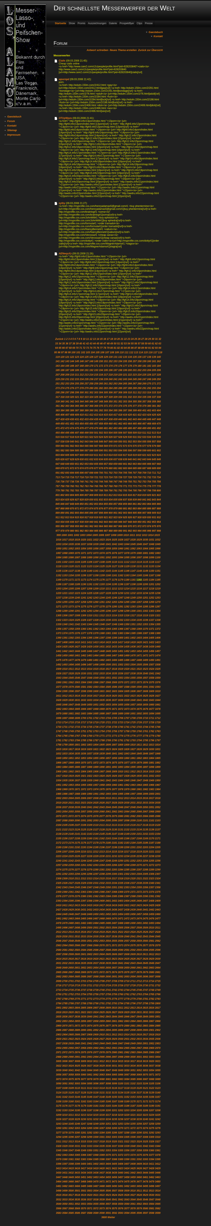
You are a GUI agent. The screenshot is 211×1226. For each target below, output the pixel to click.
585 (77, 450)
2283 (114, 869)
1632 (83, 700)
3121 (145, 1088)
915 (77, 517)
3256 (139, 1123)
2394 (65, 900)
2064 (127, 811)
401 (144, 410)
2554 (108, 940)
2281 (102, 869)
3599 (158, 1213)
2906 (77, 1034)
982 (82, 530)
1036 (77, 544)
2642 (127, 963)
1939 (90, 780)
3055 (158, 1070)
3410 (145, 1163)
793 (125, 490)
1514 (90, 669)
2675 (120, 972)
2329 (83, 883)
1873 (102, 762)
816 (130, 495)
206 (159, 370)
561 (67, 446)
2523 (127, 932)
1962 (127, 785)
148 (91, 361)
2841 (96, 1016)
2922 (71, 1038)
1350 (127, 624)
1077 (120, 553)
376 (130, 405)
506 (120, 432)
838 (130, 499)
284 (111, 388)
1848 (158, 753)
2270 (139, 865)
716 (72, 477)
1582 (90, 686)
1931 (145, 775)
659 (115, 463)
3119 (133, 1088)
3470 (96, 1181)
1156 (83, 575)
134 (130, 357)
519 (77, 437)
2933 (139, 1038)
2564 (65, 945)
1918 (65, 775)
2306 (151, 874)
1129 (127, 566)
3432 (71, 1172)
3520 (90, 1195)
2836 (65, 1016)
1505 (139, 664)
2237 (145, 856)
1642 (145, 700)
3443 (139, 1172)
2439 (133, 909)
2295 (83, 874)
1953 (71, 785)
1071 (83, 553)
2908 (90, 1034)
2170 (151, 838)
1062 (133, 548)
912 (62, 517)
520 (82, 437)
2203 (145, 847)
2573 (120, 945)
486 (130, 428)
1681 (71, 713)
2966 (133, 1048)
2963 (114, 1048)
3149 (108, 1097)
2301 (120, 874)
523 (96, 437)
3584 (65, 1213)
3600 (104, 1217)
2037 (65, 807)
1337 (151, 620)
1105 (83, 562)
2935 (151, 1038)
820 (149, 495)
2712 (139, 981)
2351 (114, 887)
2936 (158, 1038)
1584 (102, 686)
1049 (158, 544)
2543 (145, 936)
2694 (133, 976)
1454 (139, 651)
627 (67, 459)
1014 (151, 535)
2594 (145, 950)
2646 (151, 963)
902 (120, 512)
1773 (114, 735)
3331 (77, 1146)
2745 (133, 990)
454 (82, 423)
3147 (96, 1097)
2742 (114, 990)
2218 (133, 851)
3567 (65, 1208)
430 (72, 419)
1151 (158, 570)
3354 (114, 1150)
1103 (71, 562)
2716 (58, 985)
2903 (58, 1034)
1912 (133, 771)
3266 (96, 1128)
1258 (83, 602)
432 (82, 419)
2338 (139, 883)
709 (144, 472)
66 (63, 347)
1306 (65, 615)
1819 (83, 749)
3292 (151, 1132)
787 (96, 490)
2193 (83, 847)
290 (139, 388)
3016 (127, 1061)
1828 (139, 749)
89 (142, 347)
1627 (158, 695)
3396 (58, 1163)
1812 (145, 744)
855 (106, 504)
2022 (77, 802)
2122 (65, 829)
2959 (90, 1048)
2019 (58, 802)
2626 (133, 958)
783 (77, 490)
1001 (70, 535)
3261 (65, 1128)
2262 (90, 865)
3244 (65, 1123)
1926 (114, 775)
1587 (120, 686)
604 (62, 455)
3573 (102, 1208)
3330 (71, 1146)
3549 (58, 1203)
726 (120, 477)
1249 (133, 597)
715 (67, 477)
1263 (114, 602)
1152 (58, 575)
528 (120, 437)
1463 (90, 655)
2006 (83, 798)
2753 (77, 994)
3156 (151, 1097)
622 (149, 455)
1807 (114, 744)
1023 (102, 539)
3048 (114, 1070)
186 (62, 370)
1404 (145, 637)
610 (91, 455)
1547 (83, 677)
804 (72, 495)
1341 (71, 624)
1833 (65, 753)
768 (111, 486)
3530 (151, 1195)
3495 (145, 1186)
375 (125, 405)
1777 (139, 735)
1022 (96, 539)
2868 (158, 1021)
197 (115, 370)
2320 (133, 878)
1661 (158, 704)
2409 (158, 900)
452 (72, 423)
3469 (90, 1181)
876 (101, 508)
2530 (65, 936)
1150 (151, 570)
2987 (158, 1052)
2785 (65, 1003)
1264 (120, 602)
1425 (65, 646)
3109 (71, 1088)
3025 (77, 1065)
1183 (145, 579)
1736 (96, 727)
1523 (145, 669)
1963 (133, 785)
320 (72, 397)
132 (120, 357)
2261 (83, 865)
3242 (158, 1119)
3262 (71, 1128)
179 (135, 365)
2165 (120, 838)
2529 (58, 936)
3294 (58, 1137)
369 (96, 405)
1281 (120, 606)
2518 (96, 932)
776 (149, 486)
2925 (90, 1038)
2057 (83, 811)
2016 (145, 798)
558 (159, 441)
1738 (108, 727)
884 (139, 508)
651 (77, 463)
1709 (139, 718)
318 (62, 397)
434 (91, 419)
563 (77, 446)
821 (154, 495)
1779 (151, 735)
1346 (102, 624)
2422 (133, 905)
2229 (96, 856)
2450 (96, 914)
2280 (96, 869)
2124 (77, 829)
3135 (127, 1092)
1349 (120, 624)
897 (96, 512)
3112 (90, 1088)
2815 (145, 1007)
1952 (65, 785)
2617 (77, 958)
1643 (151, 700)
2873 (83, 1025)
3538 (96, 1199)
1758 (127, 731)
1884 (65, 767)
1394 (83, 637)
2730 (145, 985)
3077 (83, 1079)
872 (82, 508)
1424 (58, 646)
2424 (145, 905)
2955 (65, 1048)
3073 (58, 1079)
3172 (145, 1101)
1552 (114, 677)
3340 (133, 1146)
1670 (108, 709)
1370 (145, 628)
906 (139, 512)
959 (77, 526)
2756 (96, 994)
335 (144, 397)
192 (91, 370)
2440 (139, 909)
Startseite (60, 23)
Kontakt (11, 125)
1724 (127, 722)
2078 (108, 816)
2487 (114, 923)
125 (86, 357)
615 (115, 455)
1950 (158, 780)
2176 (83, 842)
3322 (127, 1141)
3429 (158, 1168)
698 (91, 472)
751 (135, 481)
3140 (158, 1092)
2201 (133, 847)
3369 (102, 1155)
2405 (133, 900)
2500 (90, 927)
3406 (120, 1163)
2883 (145, 1025)
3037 (151, 1065)
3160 (71, 1101)
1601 (102, 691)
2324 (158, 878)
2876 (102, 1025)
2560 (145, 940)
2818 (58, 1012)
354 (130, 401)
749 (125, 481)
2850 (151, 1016)
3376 (145, 1155)
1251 (145, 597)
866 (159, 504)
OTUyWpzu (65, 118)
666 (149, 463)
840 (139, 499)
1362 (96, 628)
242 (120, 379)
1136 (65, 570)
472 (62, 428)
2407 (145, 900)
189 (77, 370)
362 (62, 405)
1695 (158, 713)
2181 (114, 842)
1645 (58, 704)
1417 (120, 642)
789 (106, 490)
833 (106, 499)
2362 (77, 891)
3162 (83, 1101)
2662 (145, 967)
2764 (145, 994)
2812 (127, 1007)
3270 (120, 1128)
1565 (90, 682)
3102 (133, 1083)
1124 (96, 566)
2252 (133, 860)
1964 (139, 785)
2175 (77, 842)
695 (77, 472)
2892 (96, 1030)
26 (139, 339)
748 (120, 481)
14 (97, 339)
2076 (96, 816)
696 (82, 472)
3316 (90, 1141)
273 (58, 388)
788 (101, 490)
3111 (83, 1088)
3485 (83, 1186)
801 (58, 495)
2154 (158, 833)
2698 (158, 976)
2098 (127, 820)
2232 (114, 856)
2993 (90, 1056)
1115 (145, 562)
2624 (120, 958)
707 (135, 472)
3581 (151, 1208)
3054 (151, 1070)
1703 (102, 718)
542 (82, 441)
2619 (90, 958)
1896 (139, 767)
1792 (127, 740)
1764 (58, 735)
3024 (71, 1065)
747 (115, 481)
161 (154, 361)
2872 (77, 1025)
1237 (58, 597)
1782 (65, 740)
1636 (108, 700)
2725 (114, 985)
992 (130, 530)
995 (144, 530)
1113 (133, 562)
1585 (108, 686)
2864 (133, 1021)
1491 (158, 660)
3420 (102, 1168)
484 (120, 428)
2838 (77, 1016)
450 (62, 423)
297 (67, 392)
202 (139, 370)
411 (86, 414)
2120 (158, 825)
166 (72, 365)
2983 (133, 1052)
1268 (145, 602)
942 (101, 522)
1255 (65, 602)
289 (135, 388)
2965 (127, 1048)
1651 (96, 704)
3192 (58, 1110)
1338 (158, 620)
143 (67, 361)
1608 (145, 691)
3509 (127, 1190)
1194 (108, 584)
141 (58, 361)
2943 (96, 1043)
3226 (58, 1119)
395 (115, 410)
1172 (77, 579)
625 (58, 459)
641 (135, 459)
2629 (151, 958)
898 (101, 512)
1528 (71, 673)
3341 (139, 1146)
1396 (96, 637)
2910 (102, 1034)
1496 (83, 664)
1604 (120, 691)
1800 (71, 744)
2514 (71, 932)
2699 (58, 981)
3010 (90, 1061)
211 (77, 374)
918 (91, 517)
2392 (158, 896)
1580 (77, 686)
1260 (96, 602)
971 (135, 526)
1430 (96, 646)
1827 (133, 749)
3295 (65, 1137)
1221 (65, 593)
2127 (96, 829)
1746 (158, 727)
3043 (83, 1070)
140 (159, 357)
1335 (139, 620)
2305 (145, 874)
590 (101, 450)
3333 (90, 1146)
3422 (114, 1168)
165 (67, 365)
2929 (114, 1038)
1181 (133, 579)
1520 (127, 669)
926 (130, 517)
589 (96, 450)
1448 (102, 651)
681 (115, 468)
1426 (71, 646)
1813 (151, 744)
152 (111, 361)
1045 (133, 544)
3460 (139, 1177)
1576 (158, 682)
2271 (145, 865)
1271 (58, 606)
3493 (133, 1186)
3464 (58, 1181)
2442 (151, 909)
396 (120, 410)
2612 (151, 954)
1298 (120, 610)
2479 (65, 923)
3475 (127, 1181)
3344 (158, 1146)
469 (154, 423)
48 (108, 343)
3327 (158, 1141)
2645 (145, 963)
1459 (65, 655)
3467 (77, 1181)
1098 (145, 557)
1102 (65, 562)
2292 (65, 874)
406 (62, 414)
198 (120, 370)
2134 (139, 829)
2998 (120, 1056)
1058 (108, 548)
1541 (151, 673)
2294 (77, 874)
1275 (83, 606)
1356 (58, 628)
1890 (102, 767)
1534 (108, 673)
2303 (133, 874)
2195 (96, 847)
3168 (120, 1101)
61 (152, 343)
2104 (58, 825)
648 (62, 463)
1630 (71, 700)
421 (135, 414)
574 (130, 446)
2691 (114, 976)
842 (149, 499)
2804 (77, 1007)
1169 (58, 579)
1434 (120, 646)
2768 (65, 998)
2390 (145, 896)
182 (149, 365)
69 (73, 347)
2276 (71, 869)
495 (67, 432)
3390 (127, 1159)
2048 (133, 807)
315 (154, 392)
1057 (102, 548)
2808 (102, 1007)
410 (82, 414)
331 (125, 397)
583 (67, 450)
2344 (71, 887)
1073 (96, 553)
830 (91, 499)
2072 (71, 816)
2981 (120, 1052)
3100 (120, 1083)
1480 (90, 660)
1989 (83, 793)
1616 (90, 695)
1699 (77, 718)
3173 (151, 1101)
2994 (96, 1056)
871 (77, 508)
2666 (65, 972)
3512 (145, 1190)
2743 (120, 990)
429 (67, 419)
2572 (114, 945)
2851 (158, 1016)
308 (120, 392)
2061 (108, 811)
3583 (58, 1213)
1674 (133, 709)
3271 (127, 1128)
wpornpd (64, 79)
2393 (58, 900)
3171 (139, 1101)
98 (65, 352)
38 (73, 343)
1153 (65, 575)
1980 (133, 789)
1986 (65, 793)
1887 (83, 767)
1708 (133, 718)
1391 (65, 637)
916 (82, 517)
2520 (108, 932)
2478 (58, 923)
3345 (58, 1150)
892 (72, 512)
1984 (158, 789)
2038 (71, 807)
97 (62, 352)
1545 (71, 677)
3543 (127, 1199)
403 (154, 410)
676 (91, 468)
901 (115, 512)
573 (125, 446)
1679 (58, 713)
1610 (158, 691)
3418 (90, 1168)
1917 (58, 775)
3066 (120, 1074)
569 (106, 446)
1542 (158, 673)
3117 (120, 1088)
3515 (58, 1195)
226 (149, 374)
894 (82, 512)
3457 (120, 1177)
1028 (133, 539)
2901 (151, 1030)
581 (58, 450)
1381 (108, 633)
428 (62, 419)
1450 (114, 651)
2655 (102, 967)
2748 (151, 990)
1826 (127, 749)
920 (101, 517)
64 (56, 347)
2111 (102, 825)
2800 (158, 1003)
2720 (83, 985)
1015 (157, 535)
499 (86, 432)
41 (84, 343)
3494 (139, 1186)
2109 (90, 825)
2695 (139, 976)
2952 (151, 1043)
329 (115, 397)
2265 (108, 865)
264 (120, 383)
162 (159, 361)
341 (67, 401)
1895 (133, 767)
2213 (102, 851)
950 (139, 522)
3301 (102, 1137)
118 (160, 352)
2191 (71, 847)
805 (77, 495)
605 (67, 455)
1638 (120, 700)
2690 (108, 976)
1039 (96, 544)
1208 (90, 588)
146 (82, 361)
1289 (65, 610)
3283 (96, 1132)
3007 (71, 1061)
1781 (58, 740)
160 (149, 361)
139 (154, 357)
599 (144, 450)
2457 (139, 914)
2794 (120, 1003)
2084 (145, 816)
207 (58, 374)
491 (154, 428)
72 (84, 347)
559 (58, 446)
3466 (71, 1181)
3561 (133, 1203)
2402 (114, 900)
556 (149, 441)
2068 (151, 811)
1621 (120, 695)
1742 (133, 727)
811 (106, 495)
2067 (145, 811)
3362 (58, 1155)
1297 (114, 610)
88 (139, 347)
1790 (114, 740)
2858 (96, 1021)
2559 (139, 940)
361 (58, 405)
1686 (102, 713)
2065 (133, 811)
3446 (158, 1172)
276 (72, 388)
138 (149, 357)
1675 (139, 709)
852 (91, 504)
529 (125, 437)
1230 (120, 593)
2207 (65, 851)
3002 (145, 1056)
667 (154, 463)
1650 (90, 704)
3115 (108, 1088)
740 (82, 481)
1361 (90, 628)
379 (144, 405)
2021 (71, 802)
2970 (158, 1048)
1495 (77, 664)
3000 (133, 1056)
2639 (108, 963)
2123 (71, 829)
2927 (102, 1038)
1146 (127, 570)
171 (96, 365)
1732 (71, 727)
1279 (108, 606)
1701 (90, 718)
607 (77, 455)
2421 (127, 905)
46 (101, 343)
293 (154, 388)
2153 (151, 833)
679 (106, 468)
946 (120, 522)
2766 (158, 994)
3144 (77, 1097)
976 (159, 526)
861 (135, 504)
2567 (83, 945)
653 (86, 463)
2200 (127, 847)
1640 (133, 700)
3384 (90, 1159)
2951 (145, 1043)
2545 (158, 936)
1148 (139, 570)
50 (115, 343)
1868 (71, 762)
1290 (71, 610)
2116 (133, 825)
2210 (83, 851)
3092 (71, 1083)
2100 (139, 820)
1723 (120, 722)
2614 (58, 958)
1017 (65, 539)
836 (120, 499)
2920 (58, 1038)
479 (96, 428)
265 (125, 383)
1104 (77, 562)
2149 (127, 833)
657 (106, 463)
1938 (83, 780)
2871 (71, 1025)
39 (77, 343)
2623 (114, 958)
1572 (133, 682)
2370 (127, 891)
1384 (127, 633)
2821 (77, 1012)
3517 (71, 1195)
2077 (102, 816)
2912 (114, 1034)
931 (154, 517)
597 (135, 450)
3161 (77, 1101)
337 (154, 397)
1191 (90, 584)
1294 (96, 610)
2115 (127, 825)
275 (67, 388)
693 (67, 472)
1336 (145, 620)
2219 (139, 851)
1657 (133, 704)
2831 (139, 1012)
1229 (114, 593)
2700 (65, 981)
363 (67, 405)
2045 (114, 807)
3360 (151, 1150)
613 (106, 455)
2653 (90, 967)
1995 (120, 793)
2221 (151, 851)
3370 (108, 1155)
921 (106, 517)
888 (159, 508)
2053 (58, 811)
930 (149, 517)
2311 (77, 878)
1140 (90, 570)
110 (122, 352)
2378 (71, 896)
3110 (77, 1088)
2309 (65, 878)
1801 (77, 744)
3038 (158, 1065)
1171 (71, 579)
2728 (133, 985)
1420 (139, 642)
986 (101, 530)
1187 (65, 584)
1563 (77, 682)
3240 (145, 1119)
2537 (108, 936)
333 (135, 397)
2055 (71, 811)
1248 (127, 597)
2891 (90, 1030)
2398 (90, 900)
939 (86, 522)
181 (144, 365)
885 (144, 508)
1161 (114, 575)
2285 (127, 869)
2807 (96, 1007)
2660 (133, 967)
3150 (114, 1097)
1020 (83, 539)
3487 (96, 1186)
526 (111, 437)
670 (62, 468)
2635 (83, 963)
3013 (108, 1061)
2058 (90, 811)
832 (101, 499)
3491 (120, 1186)
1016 (58, 539)
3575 (114, 1208)
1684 (90, 713)
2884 (151, 1025)
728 (130, 477)
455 (86, 423)
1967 (158, 785)
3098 (108, 1083)
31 (156, 339)
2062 (114, 811)
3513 (151, 1190)
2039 (77, 807)
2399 (96, 900)
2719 (77, 985)
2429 (71, 909)
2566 (77, 945)
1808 (120, 744)
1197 (127, 584)
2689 (102, 976)
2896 (120, 1030)
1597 (77, 691)
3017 (133, 1061)
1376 (77, 633)
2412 (71, 905)
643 (144, 459)
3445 (151, 1172)
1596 (71, 691)
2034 (151, 802)
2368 (114, 891)
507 (125, 432)
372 (111, 405)
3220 (127, 1114)
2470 (114, 918)
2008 (96, 798)
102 (83, 352)
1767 (77, 735)
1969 (65, 789)
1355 (158, 624)
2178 (96, 842)
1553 (120, 677)
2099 (133, 820)
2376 (58, 896)
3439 (114, 1172)
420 (130, 414)
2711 (133, 981)
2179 (102, 842)
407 (67, 414)
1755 (108, 731)
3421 (108, 1168)
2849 (145, 1016)
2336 (127, 883)
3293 (158, 1132)
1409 (71, 642)
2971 (58, 1052)
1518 (114, 669)
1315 (120, 615)
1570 (120, 682)
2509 (145, 927)
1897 (145, 767)
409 (77, 414)
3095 (90, 1083)
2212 (96, 851)
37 (70, 343)
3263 (77, 1128)
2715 (158, 981)
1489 (145, 660)
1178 (114, 579)
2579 (158, 945)
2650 (71, 967)
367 (86, 405)
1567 (102, 682)
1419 (133, 642)
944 (111, 522)
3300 (96, 1137)
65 (60, 347)
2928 (108, 1038)
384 (62, 410)
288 (130, 388)
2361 (71, 891)
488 (139, 428)
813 (115, 495)
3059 (77, 1074)
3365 (77, 1155)
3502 (83, 1190)
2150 (133, 833)
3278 (65, 1132)
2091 (83, 820)
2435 (108, 909)
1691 (133, 713)
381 (154, 405)
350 (111, 401)
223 (135, 374)
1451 (120, 651)
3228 (71, 1119)
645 (154, 459)
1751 (83, 731)
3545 (139, 1199)
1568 (108, 682)
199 (125, 370)
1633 (90, 700)
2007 (90, 798)
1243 (96, 597)
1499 (102, 664)
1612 (65, 695)
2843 (108, 1016)
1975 (102, 789)
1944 (120, 780)
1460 (71, 655)
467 (144, 423)
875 (96, 508)
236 (91, 379)
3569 (77, 1208)
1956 (90, 785)
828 (82, 499)
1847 (151, 753)
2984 (139, 1052)
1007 (107, 535)
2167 (133, 838)
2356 (145, 887)
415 (106, 414)
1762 (151, 731)
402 (149, 410)
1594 (58, 691)
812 (111, 495)
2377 (65, 896)
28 (146, 339)
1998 (139, 793)
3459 (133, 1177)
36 (67, 343)
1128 (120, 566)
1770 (96, 735)
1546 (77, 677)
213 (86, 374)
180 (139, 365)
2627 (139, 958)
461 (115, 423)
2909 (96, 1034)
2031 (133, 802)
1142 (102, 570)
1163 (127, 575)
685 (135, 468)
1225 (90, 593)
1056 (96, 548)
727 (125, 477)
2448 (83, 914)
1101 (58, 562)
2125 (83, 829)
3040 (65, 1070)
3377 (151, 1155)
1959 (108, 785)
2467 (96, 918)
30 (152, 339)
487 (135, 428)
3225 (158, 1114)
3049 (120, 1070)
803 (67, 495)
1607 (139, 691)
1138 (77, 570)
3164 (96, 1101)
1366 (120, 628)
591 (106, 450)
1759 (133, 731)
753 (144, 481)
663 (135, 463)
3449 (71, 1177)
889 (58, 512)
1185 (158, 579)
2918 (151, 1034)
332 (130, 397)
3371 (114, 1155)
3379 (58, 1159)
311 (135, 392)
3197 (90, 1110)
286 (120, 388)
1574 (145, 682)
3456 (114, 1177)
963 (96, 526)
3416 (77, 1168)
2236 (139, 856)
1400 (120, 637)
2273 (158, 865)
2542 (139, 936)
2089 (71, 820)
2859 (102, 1021)
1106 (90, 562)
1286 (151, 606)
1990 (90, 793)
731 (144, 477)
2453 (114, 914)
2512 (58, 932)
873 (86, 508)
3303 (114, 1137)
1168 (158, 575)
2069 (158, 811)
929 (144, 517)
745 (106, 481)
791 (115, 490)
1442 (65, 651)
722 (101, 477)
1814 (158, 744)
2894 (108, 1030)
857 (115, 504)
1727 (145, 722)
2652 (83, 967)
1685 (96, 713)
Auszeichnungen (97, 23)
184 (159, 365)
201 (135, 370)
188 (72, 370)
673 (77, 468)
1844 (133, 753)
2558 (133, 940)
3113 (96, 1088)
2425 (151, 905)
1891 (108, 767)
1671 (114, 709)
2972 (65, 1052)
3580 (145, 1208)
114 (141, 352)
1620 (114, 695)
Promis (81, 23)
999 (59, 535)
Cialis (62, 60)
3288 (127, 1132)
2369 (120, 891)
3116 (114, 1088)
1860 (127, 758)
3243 (58, 1123)
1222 (71, 593)
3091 (65, 1083)
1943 (114, 780)
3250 (102, 1123)
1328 (96, 620)
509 (135, 432)
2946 (114, 1043)
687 (144, 468)
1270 (158, 602)
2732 (158, 985)
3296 (71, 1137)
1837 (90, 753)
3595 (133, 1213)
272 (159, 383)
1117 (158, 562)
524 (101, 437)
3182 (102, 1105)
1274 (77, 606)
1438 (145, 646)
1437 (139, 646)
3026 (83, 1065)
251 (58, 383)
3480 (158, 1181)
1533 (102, 673)
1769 (90, 735)
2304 (139, 874)
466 (139, 423)
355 (135, 401)
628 (72, 459)
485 (125, 428)
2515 (77, 932)
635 (106, 459)
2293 (71, 874)
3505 (102, 1190)
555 (144, 441)
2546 (58, 940)
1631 (77, 700)
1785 (83, 740)
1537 (127, 673)
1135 (58, 570)
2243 (77, 860)
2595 (151, 950)
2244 (83, 860)
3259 (158, 1123)
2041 (90, 807)
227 (154, 374)
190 (82, 370)
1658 (139, 704)
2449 (90, 914)
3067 (127, 1074)
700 (101, 472)
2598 (65, 954)
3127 (77, 1092)
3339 (127, 1146)
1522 (139, 669)
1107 (96, 562)
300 (82, 392)
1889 (96, 767)
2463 (71, 918)
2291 (58, 874)
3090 (58, 1083)
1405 (151, 637)
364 (72, 405)
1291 (77, 610)
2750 (58, 994)
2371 (133, 891)
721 (96, 477)
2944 (102, 1043)
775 (144, 486)
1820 (90, 749)
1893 (120, 767)
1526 (58, 673)
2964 (120, 1048)
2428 (65, 909)
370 (101, 405)
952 (149, 522)
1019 (77, 539)
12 (91, 339)
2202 (139, 847)
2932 (133, 1038)
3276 (158, 1128)
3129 (90, 1092)
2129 (108, 829)
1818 (77, 749)
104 (93, 352)
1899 (158, 767)
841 (144, 499)
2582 (71, 950)
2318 (120, 878)
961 (86, 526)
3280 (77, 1132)
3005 (58, 1061)
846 (62, 504)
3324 (139, 1141)
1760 (139, 731)
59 (146, 343)
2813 (133, 1007)
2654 (96, 967)
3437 (102, 1172)
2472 (127, 918)
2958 (83, 1048)
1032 (158, 539)
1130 (133, 566)
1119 (65, 566)
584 (72, 450)
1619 (108, 695)
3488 (102, 1186)
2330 (90, 883)
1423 (158, 642)
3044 (90, 1070)
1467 (114, 655)
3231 (90, 1119)
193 (96, 370)
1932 (151, 775)
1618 (102, 695)
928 (139, 517)
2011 (114, 798)
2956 (71, 1048)
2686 (83, 976)
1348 (114, 624)
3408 (133, 1163)
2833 (151, 1012)
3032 (120, 1065)
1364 (108, 628)
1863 (145, 758)
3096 (96, 1083)
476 (82, 428)
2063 (120, 811)
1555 (133, 677)
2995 (102, 1056)
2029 (120, 802)
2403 (120, 900)
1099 (151, 557)
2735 (71, 990)
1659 (145, 704)
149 (96, 361)
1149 (145, 570)
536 (159, 437)
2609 (133, 954)
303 (96, 392)
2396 (77, 900)
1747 (58, 731)
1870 (83, 762)
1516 (102, 669)
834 (111, 499)
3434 (83, 1172)
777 (154, 486)
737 (67, 481)
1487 (133, 660)
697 (86, 472)
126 (91, 357)
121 (67, 357)
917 (86, 517)
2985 (145, 1052)
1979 (127, 789)
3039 (58, 1070)
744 (101, 481)
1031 (151, 539)
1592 (151, 686)
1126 (108, 566)
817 (135, 495)
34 (60, 343)
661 (125, 463)
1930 (139, 775)
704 (120, 472)
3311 (58, 1141)
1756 (114, 731)
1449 (108, 651)
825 (67, 499)
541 (77, 441)
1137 (71, 570)
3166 (108, 1101)
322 (82, 397)
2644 (139, 963)
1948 (145, 780)
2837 (71, 1016)
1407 (58, 642)
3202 (120, 1110)
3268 (108, 1128)
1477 (71, 660)
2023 (83, 802)
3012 (102, 1061)
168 (82, 365)
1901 (65, 771)
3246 (77, 1123)
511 (144, 432)
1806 (108, 744)
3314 (77, 1141)
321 (77, 397)
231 (67, 379)
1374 (65, 633)
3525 (120, 1195)
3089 (158, 1079)
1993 (108, 793)
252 (62, 383)
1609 (151, 691)
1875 (114, 762)
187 (67, 370)
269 (144, 383)
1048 (151, 544)
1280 (114, 606)
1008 (113, 535)
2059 (96, 811)
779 (58, 490)
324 (91, 397)
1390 (58, 637)
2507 (133, 927)
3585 (71, 1213)
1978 (120, 789)
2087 (58, 820)
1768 (83, 735)
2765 (151, 994)
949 (135, 522)
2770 (77, 998)
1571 (127, 682)
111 (126, 352)
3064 (108, 1074)
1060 (120, 548)
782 (72, 490)
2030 (127, 802)
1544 (65, 677)
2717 (65, 985)
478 (91, 428)
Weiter (111, 1217)
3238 (133, 1119)
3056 (58, 1074)
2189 (58, 847)
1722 (114, 722)
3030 (108, 1065)
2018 (158, 798)
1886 (77, 767)
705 (125, 472)
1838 (96, 753)
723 (106, 477)
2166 (127, 838)
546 (101, 441)
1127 (114, 566)
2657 (114, 967)
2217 (127, 851)
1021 (90, 539)
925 (125, 517)
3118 (127, 1088)
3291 (145, 1132)
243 (125, 379)
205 (154, 370)
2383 (102, 896)
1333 (127, 620)
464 (130, 423)
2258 (65, 865)
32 (159, 339)
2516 (83, 932)
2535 (96, 936)
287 (125, 388)
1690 (127, 713)
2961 (102, 1048)
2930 (120, 1038)
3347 (71, 1150)
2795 (127, 1003)
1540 (145, 673)
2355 (139, 887)
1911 (127, 771)
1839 (102, 753)
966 (111, 526)
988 (111, 530)
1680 (65, 713)
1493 (65, 664)
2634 (77, 963)
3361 (158, 1150)
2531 (71, 936)
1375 (71, 633)
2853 (65, 1021)
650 (72, 463)
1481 (96, 660)
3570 (83, 1208)
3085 (133, 1079)
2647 (158, 963)
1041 (108, 544)
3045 (96, 1070)
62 (156, 343)
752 (139, 481)
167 (77, 365)
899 (106, 512)
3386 (102, 1159)
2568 (90, 945)
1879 (139, 762)
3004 (158, 1056)
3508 (120, 1190)
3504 (96, 1190)
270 (149, 383)
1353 (145, 624)
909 (154, 512)
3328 (58, 1146)
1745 (151, 727)
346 (91, 401)
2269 (133, 865)
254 (72, 383)
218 (111, 374)
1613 (71, 695)
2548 (71, 940)
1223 (77, 593)
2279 (90, 869)
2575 (133, 945)
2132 (127, 829)
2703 (83, 981)
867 (58, 508)
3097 (102, 1083)
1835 (77, 753)
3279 (71, 1132)
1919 (71, 775)
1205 (71, 588)
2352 (120, 887)
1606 (133, 691)
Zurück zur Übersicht (150, 50)
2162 (102, 838)
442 (130, 419)
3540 (108, 1199)
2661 (139, 967)
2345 (77, 887)
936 (72, 522)
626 (62, 459)
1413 (96, 642)
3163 (90, 1101)
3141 (58, 1097)
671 (67, 468)
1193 (102, 584)
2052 (158, 807)
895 (86, 512)
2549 (77, 940)
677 (96, 468)
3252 (114, 1123)
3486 (90, 1186)
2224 (65, 856)
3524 (114, 1195)
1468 (120, 655)
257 (86, 383)
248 (149, 379)
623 (154, 455)
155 (125, 361)
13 (94, 339)
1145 (120, 570)
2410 (58, 905)
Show (72, 23)
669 (58, 468)
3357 (133, 1150)
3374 (133, 1155)
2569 (96, 945)
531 (135, 437)
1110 (114, 562)
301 (86, 392)
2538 (114, 936)
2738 (90, 990)
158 (139, 361)
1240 (77, 597)
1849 (58, 758)
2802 (65, 1007)
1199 (139, 584)
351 (115, 401)
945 (115, 522)
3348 (77, 1150)
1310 (90, 615)
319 (67, 397)
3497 (158, 1186)
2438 (127, 909)
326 (101, 397)
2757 (102, 994)
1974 (96, 789)
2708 (114, 981)
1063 (139, 548)
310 (130, 392)
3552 (77, 1203)
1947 (139, 780)
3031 (114, 1065)
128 (101, 357)
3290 (139, 1132)
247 (144, 379)
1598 (83, 691)
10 (84, 339)
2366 (102, 891)
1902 (71, 771)
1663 (65, 709)
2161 (96, 838)
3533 (65, 1199)
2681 (158, 972)
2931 (127, 1038)
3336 (108, 1146)
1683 (83, 713)
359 (154, 401)
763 (86, 486)
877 (106, 508)
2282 (108, 869)
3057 (65, 1074)
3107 (58, 1088)
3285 (108, 1132)
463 (125, 423)
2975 (83, 1052)
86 (132, 347)
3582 (158, 1208)
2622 (108, 958)
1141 (96, 570)
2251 (127, 860)
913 (67, 517)
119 (58, 357)
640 (130, 459)
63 (159, 343)
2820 (71, 1012)
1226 (96, 593)
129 (106, 357)
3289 (133, 1132)
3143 (71, 1097)
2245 (90, 860)
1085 (65, 557)
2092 (90, 820)
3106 (158, 1083)
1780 (158, 735)
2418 (108, 905)
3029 (102, 1065)
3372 (120, 1155)
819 (144, 495)
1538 (133, 673)
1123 (90, 566)
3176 (65, 1105)
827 (77, 499)
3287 (120, 1132)
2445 (65, 914)
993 (135, 530)
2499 (83, 927)
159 (144, 361)
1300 (133, 610)
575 (135, 446)
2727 (127, 985)
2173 (65, 842)
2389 (139, 896)
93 (156, 347)
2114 (120, 825)
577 (144, 446)
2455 (127, 914)
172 (101, 365)
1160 (108, 575)
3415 (71, 1168)
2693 (127, 976)
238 (101, 379)
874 (91, 508)
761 (77, 486)
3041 (71, 1070)
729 (135, 477)
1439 (151, 646)
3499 (65, 1190)
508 (130, 432)
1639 (127, 700)
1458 (58, 655)
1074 (102, 553)
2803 (71, 1007)
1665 (77, 709)
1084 (58, 557)
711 (154, 472)
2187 (151, 842)
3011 (96, 1061)
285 (115, 388)
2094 (102, 820)
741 (86, 481)
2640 (114, 963)
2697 (151, 976)
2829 (127, 1012)
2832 (145, 1012)
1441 (58, 651)
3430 (58, 1172)
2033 (145, 802)
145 (77, 361)
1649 (83, 704)
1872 (96, 762)
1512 (77, 669)
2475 (145, 918)
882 (130, 508)
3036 (145, 1065)
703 (115, 472)
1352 (139, 624)
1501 (114, 664)
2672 (102, 972)
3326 (151, 1141)
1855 (96, 758)
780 (62, 490)
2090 (77, 820)
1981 (139, 789)
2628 (145, 958)
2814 (139, 1007)
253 (67, 383)
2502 (102, 927)
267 (135, 383)
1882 (158, 762)
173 (106, 365)
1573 (139, 682)
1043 (120, 544)
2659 (127, 967)
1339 (58, 624)
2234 (127, 856)
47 (104, 343)
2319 (127, 878)
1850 (65, 758)
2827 (114, 1012)
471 (58, 428)
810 (101, 495)
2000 (151, 793)
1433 (114, 646)
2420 (120, 905)
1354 (151, 624)
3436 (96, 1172)
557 (154, 441)
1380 (102, 633)
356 (139, 401)
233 (77, 379)
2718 (71, 985)
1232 (133, 593)
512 (149, 432)
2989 (65, 1056)
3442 (133, 1172)
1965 (145, 785)
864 (149, 504)
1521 (133, 669)
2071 (65, 816)
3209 (58, 1114)
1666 (83, 709)
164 (62, 365)
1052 (71, 548)
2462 (65, 918)
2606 (114, 954)
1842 (120, 753)
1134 (158, 566)
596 (130, 450)
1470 (133, 655)
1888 (90, 767)
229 (58, 379)
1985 (58, 793)
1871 (90, 762)
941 (96, 522)
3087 (145, 1079)
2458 (145, 914)
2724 (108, 985)
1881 (151, 762)
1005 (95, 535)
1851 (71, 758)
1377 (83, 633)
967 (115, 526)
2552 (96, 940)
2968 (145, 1048)
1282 (127, 606)
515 (58, 437)
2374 (151, 891)
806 (82, 495)
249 (154, 379)
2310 (71, 878)
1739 (114, 727)
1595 (65, 691)
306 (111, 392)
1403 (139, 637)
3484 (77, 1186)
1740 (120, 727)
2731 (151, 985)
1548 (90, 677)
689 (154, 468)
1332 (120, 620)
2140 (71, 833)
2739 (96, 990)
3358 (139, 1150)
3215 (96, 1114)
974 (149, 526)
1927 (120, 775)
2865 (139, 1021)
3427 (145, 1168)
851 (86, 504)
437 (106, 419)
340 (62, 401)
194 (101, 370)
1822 (102, 749)
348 (101, 401)
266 (130, 383)
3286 (114, 1132)
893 (77, 512)
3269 (114, 1128)
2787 (77, 1003)
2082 (133, 816)
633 (96, 459)
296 (62, 392)
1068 (65, 553)
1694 (151, 713)
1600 (96, 691)
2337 (133, 883)
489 (144, 428)
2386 (120, 896)
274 (62, 388)
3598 (151, 1213)
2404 (127, 900)
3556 (102, 1203)
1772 (108, 735)
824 (62, 499)
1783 (71, 740)
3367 (90, 1155)
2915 (133, 1034)
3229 (77, 1119)
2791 (102, 1003)
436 (101, 419)
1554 (127, 677)
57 (139, 343)
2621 (102, 958)
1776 (133, 735)
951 (144, 522)
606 (72, 455)
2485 (102, 923)
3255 (133, 1123)
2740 (102, 990)
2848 (139, 1016)
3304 (120, 1137)
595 (125, 450)
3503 (90, 1190)
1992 (102, 793)
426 (159, 414)
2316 (108, 878)
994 (139, 530)
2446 (71, 914)
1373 (58, 633)
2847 (133, 1016)
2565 (71, 945)
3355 (120, 1150)
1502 (120, 664)
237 (96, 379)
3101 (127, 1083)
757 (58, 486)
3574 (108, 1208)
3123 (158, 1088)
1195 (114, 584)
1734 (83, 727)
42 (87, 343)
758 (62, 486)
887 (154, 508)
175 (115, 365)
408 (72, 414)
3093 (77, 1083)
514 (159, 432)
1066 (158, 548)
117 (155, 352)
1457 (158, 651)
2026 (102, 802)
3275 (151, 1128)
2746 (139, 990)
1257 (77, 602)
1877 (127, 762)
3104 (145, 1083)
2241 (65, 860)
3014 (114, 1061)
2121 (58, 829)
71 (80, 347)
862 (139, 504)
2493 (151, 923)
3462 (151, 1177)
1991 (96, 793)
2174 (71, 842)
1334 (133, 620)
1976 (108, 789)
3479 (151, 1181)
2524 (133, 932)
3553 (83, 1203)
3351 (96, 1150)
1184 (151, 579)
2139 (65, 833)
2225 (71, 856)
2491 (139, 923)
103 (88, 352)
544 (91, 441)
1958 (102, 785)
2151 (139, 833)
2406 (139, 900)
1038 (90, 544)
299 (77, 392)
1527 (65, 673)
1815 (58, 749)
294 (159, 388)
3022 (58, 1065)
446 (149, 419)
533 (144, 437)
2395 (71, 900)
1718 (90, 722)
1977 (114, 789)
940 (91, 522)
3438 (108, 1172)
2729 (139, 985)
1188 (71, 584)
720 (91, 477)
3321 (120, 1141)
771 (125, 486)
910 (159, 512)
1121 (77, 566)
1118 (58, 566)
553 (135, 441)
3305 (127, 1137)
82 (118, 347)
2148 (120, 833)
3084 (127, 1079)
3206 (145, 1110)
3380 (65, 1159)
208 (62, 374)
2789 (90, 1003)
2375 (158, 891)
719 (86, 477)
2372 (139, 891)
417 (115, 414)
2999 (127, 1056)
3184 (114, 1105)
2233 (120, 856)
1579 (71, 686)
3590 (102, 1213)
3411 (151, 1163)
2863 (127, 1021)
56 (135, 343)
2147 (114, 833)
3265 (90, 1128)
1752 (90, 731)
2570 (102, 945)
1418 (127, 642)
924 (120, 517)
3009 (83, 1061)
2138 (58, 833)
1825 (120, 749)
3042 (77, 1070)
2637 (96, 963)
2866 (145, 1021)
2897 (127, 1030)
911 (58, 517)
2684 (71, 976)
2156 (65, 838)
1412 (90, 642)
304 (101, 392)
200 (130, 370)
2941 (83, 1043)
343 (77, 401)
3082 (114, 1079)
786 (91, 490)
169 (86, 365)
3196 (83, 1110)
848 (72, 504)
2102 (151, 820)
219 (115, 374)
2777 (120, 998)
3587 (83, 1213)
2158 (77, 838)
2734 (65, 990)
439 (115, 419)
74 (91, 347)
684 (130, 468)
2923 (77, 1038)
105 (97, 352)
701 (106, 472)
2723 (102, 985)
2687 (90, 976)
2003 (65, 798)
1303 (151, 610)
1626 (151, 695)
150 (101, 361)
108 (112, 352)
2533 (83, 936)
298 (72, 392)
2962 (108, 1048)
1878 (133, 762)
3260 (58, 1128)
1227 (102, 593)
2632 (65, 963)
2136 (151, 829)
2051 (151, 807)
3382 (77, 1159)
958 (72, 526)
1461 (77, 655)
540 (72, 441)
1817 (71, 749)
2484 (96, 923)
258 (91, 383)
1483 (108, 660)
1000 (64, 535)
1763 (158, 731)
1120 (71, 566)
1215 (133, 588)
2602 (90, 954)
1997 (133, 793)
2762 (133, 994)
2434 (102, 909)
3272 (133, 1128)
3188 (139, 1105)
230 (62, 379)
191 (86, 370)
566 (91, 446)
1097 (139, 557)
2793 (114, 1003)
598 (139, 450)
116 (150, 352)
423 (144, 414)
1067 (58, 553)
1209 (96, 588)
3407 (127, 1163)
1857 (108, 758)
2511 (158, 927)
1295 (102, 610)
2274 (58, 869)
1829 (145, 749)
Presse (148, 23)
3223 (145, 1114)
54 (129, 343)
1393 (77, 637)
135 (135, 357)
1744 (145, 727)
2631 (58, 963)
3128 (83, 1092)
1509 (58, 669)
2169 (145, 838)
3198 (96, 1110)
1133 (151, 566)
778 (159, 486)
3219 (120, 1114)
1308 (77, 615)
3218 (114, 1114)
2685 (77, 976)
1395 (90, 637)
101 (78, 352)
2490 (133, 923)
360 (159, 401)
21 (122, 339)
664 (139, 463)
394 (111, 410)
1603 (114, 691)
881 (125, 508)
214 (91, 374)
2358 (158, 887)
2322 (145, 878)
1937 (77, 780)
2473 (133, 918)
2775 (108, 998)
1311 (96, 615)
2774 (102, 998)
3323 (133, 1141)
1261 (102, 602)
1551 (108, 677)
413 (96, 414)
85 (129, 347)
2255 (151, 860)
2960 (96, 1048)
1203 (58, 588)
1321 (158, 615)
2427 (58, 909)
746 (111, 481)
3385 (96, 1159)
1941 (102, 780)
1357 (65, 628)
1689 (120, 713)
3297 (77, 1137)
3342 (145, 1146)
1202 (158, 584)
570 (111, 446)
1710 (145, 718)
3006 (65, 1061)
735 (58, 481)
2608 (127, 954)
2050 (145, 807)
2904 (65, 1034)
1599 (90, 691)
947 (125, 522)
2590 (120, 950)
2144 (96, 833)
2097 (120, 820)
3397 (65, 1163)
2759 (114, 994)
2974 (77, 1052)
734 (159, 477)
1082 (151, 553)
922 (111, 517)
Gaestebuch (14, 116)
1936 (71, 780)
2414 (83, 905)
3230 (83, 1119)
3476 (133, 1181)
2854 (71, 1021)
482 (111, 428)
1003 (83, 535)
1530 (83, 673)
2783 (158, 998)
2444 (58, 914)
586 (82, 450)
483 (115, 428)
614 (111, 455)
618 (130, 455)
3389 (120, 1159)
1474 (158, 655)
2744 (127, 990)
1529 (77, 673)
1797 (158, 740)
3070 (145, 1074)
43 (91, 343)
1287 (158, 606)
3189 (145, 1105)
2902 (158, 1030)
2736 (77, 990)
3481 (58, 1186)
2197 (108, 847)
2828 (120, 1012)
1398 (108, 637)
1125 (102, 566)
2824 (96, 1012)
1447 (96, 651)
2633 (71, 963)
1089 (90, 557)
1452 (127, 651)
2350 (108, 887)
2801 (58, 1007)
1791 (120, 740)
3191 (158, 1105)
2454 (120, 914)
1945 (127, 780)
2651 (77, 967)
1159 (102, 575)
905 (135, 512)
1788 (102, 740)
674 (82, 468)
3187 (133, 1105)
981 (77, 530)
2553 (102, 940)
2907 (83, 1034)
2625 (127, 958)
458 (101, 423)
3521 (96, 1195)
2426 (158, 905)
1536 (120, 673)
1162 (120, 575)
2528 (158, 932)
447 (154, 419)
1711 (151, 718)
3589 (96, 1213)
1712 (158, 718)
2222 (158, 851)
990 (120, 530)
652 (82, 463)
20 (118, 339)
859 (125, 504)
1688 (114, 713)
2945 (108, 1043)
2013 (127, 798)
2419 (114, 905)
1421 (145, 642)
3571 (90, 1208)
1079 (133, 553)
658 (111, 463)
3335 (102, 1146)
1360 (83, 628)
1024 (108, 539)
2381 (90, 896)
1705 (114, 718)
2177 (90, 842)
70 (77, 347)
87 (135, 347)
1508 (158, 664)
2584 (83, 950)
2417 (102, 905)
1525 (158, 669)
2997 (114, 1056)
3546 (145, 1199)
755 (154, 481)
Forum (11, 121)
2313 (90, 878)
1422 (151, 642)
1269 (151, 602)
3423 (120, 1168)
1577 (58, 686)
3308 (145, 1137)
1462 (83, 655)
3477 (139, 1181)
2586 (96, 950)
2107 (77, 825)
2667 (71, 972)
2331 (96, 883)
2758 (108, 994)
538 (62, 441)
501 (96, 432)
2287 (139, 869)
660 (120, 463)
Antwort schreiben (97, 50)
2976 (90, 1052)
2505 (120, 927)
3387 (108, 1159)
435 (96, 419)
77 (101, 347)
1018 (71, 539)
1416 (114, 642)
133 (125, 357)
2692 (120, 976)
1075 (108, 553)
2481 (77, 923)
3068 (133, 1074)
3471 (102, 1181)
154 (120, 361)
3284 (102, 1132)
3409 (139, 1163)
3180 (90, 1105)
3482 (65, 1186)
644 (149, 459)
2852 (58, 1021)
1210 (102, 588)
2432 (90, 909)
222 (130, 374)
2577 (145, 945)
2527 (151, 932)
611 (96, 455)
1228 (108, 593)
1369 (139, 628)
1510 (65, 669)
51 (118, 343)
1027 (127, 539)
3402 (96, 1163)
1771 (102, 735)
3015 (120, 1061)
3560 (127, 1203)
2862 (120, 1021)
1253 (158, 597)
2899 (139, 1030)
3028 (96, 1065)
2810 (114, 1007)
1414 (102, 642)
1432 (108, 646)
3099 (114, 1083)
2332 (102, 883)
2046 (120, 807)
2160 (90, 838)
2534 (90, 936)
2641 (120, 963)
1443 (71, 651)
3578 (133, 1208)
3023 (65, 1065)
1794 (139, 740)
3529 (145, 1195)
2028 (114, 802)
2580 (58, 950)
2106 (71, 825)
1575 (151, 682)
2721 (90, 985)
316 (159, 392)
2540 (127, 936)
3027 (90, 1065)
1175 (96, 579)
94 (159, 347)
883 (135, 508)
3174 (158, 1101)
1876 (120, 762)
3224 (151, 1114)
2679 (145, 972)
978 (62, 530)
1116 (151, 562)
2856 (83, 1021)
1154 (71, 575)
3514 (158, 1190)
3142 (65, 1097)
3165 (102, 1101)
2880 (127, 1025)
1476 (65, 660)
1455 (145, 651)
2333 (108, 883)
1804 (96, 744)
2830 (133, 1012)
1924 (102, 775)
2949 (133, 1043)
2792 (108, 1003)
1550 (102, 677)
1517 (108, 669)
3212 (77, 1114)
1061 (127, 548)
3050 (127, 1070)
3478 (145, 1181)
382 (159, 405)
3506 (108, 1190)
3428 (151, 1168)
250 (159, 379)
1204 (65, 588)
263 (115, 383)
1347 (108, 624)
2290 (158, 869)
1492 (58, 664)
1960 (114, 785)
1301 (139, 610)
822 (159, 495)
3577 (127, 1208)
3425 (133, 1168)
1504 (133, 664)
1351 (133, 624)
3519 (83, 1195)
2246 (96, 860)
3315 (83, 1141)
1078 (127, 553)
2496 (65, 927)
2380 (83, 896)
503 (106, 432)
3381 (71, 1159)
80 (111, 347)
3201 (114, 1110)
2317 (114, 878)
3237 (127, 1119)
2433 (96, 909)
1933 (158, 775)
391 (96, 410)
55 (132, 343)
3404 (108, 1163)
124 (82, 357)
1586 (114, 686)
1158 (96, 575)
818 (139, 495)
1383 (120, 633)
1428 (83, 646)
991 (125, 530)
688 (149, 468)
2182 (120, 842)
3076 (77, 1079)
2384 (108, 896)
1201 (151, 584)
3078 (90, 1079)
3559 (120, 1203)
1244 (102, 597)
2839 (83, 1016)
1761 (145, 731)
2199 (120, 847)
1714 (65, 722)
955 (58, 526)
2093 (96, 820)
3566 (58, 1208)
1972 (83, 789)
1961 (120, 785)
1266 (133, 602)
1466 (108, 655)
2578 (151, 945)
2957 (77, 1048)
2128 (102, 829)
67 (67, 347)
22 (125, 339)
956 (62, 526)
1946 (133, 780)
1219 (158, 588)
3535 (77, 1199)
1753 (96, 731)
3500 (71, 1190)
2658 (120, 967)
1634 (96, 700)
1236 (158, 593)
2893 (102, 1030)
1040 (102, 544)
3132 (108, 1092)
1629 (65, 700)
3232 (96, 1119)
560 (62, 446)
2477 (158, 918)
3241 (151, 1119)
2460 (158, 914)
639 (125, 459)
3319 (108, 1141)
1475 (58, 660)
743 (96, 481)
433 (86, 419)
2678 (139, 972)
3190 (151, 1105)
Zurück (59, 339)
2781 (145, 998)
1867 (65, 762)
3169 (127, 1101)
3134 (120, 1092)
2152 (145, 833)
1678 (158, 709)
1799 (65, 744)
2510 (151, 927)
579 (154, 446)
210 (72, 374)
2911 (108, 1034)
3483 (71, 1186)
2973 (71, 1052)
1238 (65, 597)
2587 (102, 950)
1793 (133, 740)
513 (154, 432)
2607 (120, 954)
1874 (108, 762)
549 (115, 441)
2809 (108, 1007)
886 (149, 508)
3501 (77, 1190)
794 (130, 490)
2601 (83, 954)
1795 (145, 740)
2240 (58, 860)
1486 (127, 660)
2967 (139, 1048)
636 (111, 459)
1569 (114, 682)
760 (72, 486)
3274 (145, 1128)
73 (87, 347)
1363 (102, 628)
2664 (158, 967)
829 (86, 499)
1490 (151, 660)
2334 (114, 883)
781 (67, 490)
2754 (83, 994)
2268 (127, 865)
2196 (102, 847)
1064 (145, 548)
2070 (58, 816)
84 (125, 347)
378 (139, 405)
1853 (83, 758)
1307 (71, 615)
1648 (77, 704)
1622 (127, 695)
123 (77, 357)
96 (59, 352)
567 (96, 446)
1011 (132, 535)
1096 (133, 557)
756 (159, 481)
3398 (71, 1163)
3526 (127, 1195)
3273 (139, 1128)
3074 (65, 1079)
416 (111, 414)
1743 (139, 727)
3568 (71, 1208)
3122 (151, 1088)
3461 (145, 1177)
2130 (114, 829)
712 (159, 472)
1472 (145, 655)
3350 (90, 1150)
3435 (90, 1172)
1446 (90, 651)
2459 (151, 914)
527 (115, 437)
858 (120, 504)
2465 (83, 918)
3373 (127, 1155)
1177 (108, 579)
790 (111, 490)
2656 (108, 967)
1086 (71, 557)
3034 (133, 1065)
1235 (151, 593)
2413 (77, 905)
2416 (96, 905)
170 (91, 365)
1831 (158, 749)
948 (130, 522)
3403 (102, 1163)
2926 (96, 1038)
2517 (90, 932)
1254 (58, 602)
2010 (108, 798)
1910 (120, 771)
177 (125, 365)
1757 (120, 731)
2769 (71, 998)
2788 (83, 1003)
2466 (90, 918)
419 (125, 414)
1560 (58, 682)
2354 (133, 887)
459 (106, 423)
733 (154, 477)
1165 (139, 575)
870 (72, 508)
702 (111, 472)
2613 (158, 954)
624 (159, 455)
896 (91, 512)
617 (125, 455)
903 (125, 512)
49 (111, 343)
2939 (71, 1043)
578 (149, 446)
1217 (145, 588)
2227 (83, 856)
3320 (114, 1141)
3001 (139, 1056)
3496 (151, 1186)
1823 (108, 749)
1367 (127, 628)
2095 (108, 820)
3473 (114, 1181)
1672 (120, 709)
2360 (65, 891)
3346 (65, 1150)
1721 (108, 722)
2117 (139, 825)
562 (72, 446)
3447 (58, 1177)
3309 (151, 1137)
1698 (71, 718)
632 (91, 459)
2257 (58, 865)
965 (106, 526)
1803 (90, 744)
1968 (58, 789)
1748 (65, 731)
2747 (145, 990)
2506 (127, 927)
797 (144, 490)
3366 (83, 1155)
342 (72, 401)
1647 (71, 704)
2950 (139, 1043)
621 (144, 455)
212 (82, 374)
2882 (139, 1025)
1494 (71, 664)
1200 (145, 584)
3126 (71, 1092)
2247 (102, 860)
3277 (58, 1132)
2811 (120, 1007)
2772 (90, 998)
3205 (139, 1110)
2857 (90, 1021)
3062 (96, 1074)
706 (130, 472)
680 (111, 468)
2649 (65, 967)
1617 (96, 695)
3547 (151, 1199)
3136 (133, 1092)
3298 (83, 1137)
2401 (108, 900)
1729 (158, 722)
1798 (58, 744)
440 (120, 419)
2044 (108, 807)
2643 (133, 963)
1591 (145, 686)
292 (149, 388)
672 (72, 468)
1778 (145, 735)
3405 (114, 1163)
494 (62, 432)
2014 (133, 798)
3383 (83, 1159)
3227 (65, 1119)
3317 (96, 1141)
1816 (65, 749)
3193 (65, 1110)
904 (130, 512)
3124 (58, 1092)
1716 (77, 722)
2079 (114, 816)
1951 (58, 785)
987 (106, 530)
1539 (139, 673)
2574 (127, 945)
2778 (127, 998)
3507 (114, 1190)
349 (106, 401)
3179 (83, 1105)
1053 (77, 548)
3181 (96, 1105)
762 (82, 486)
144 (72, 361)
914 (72, 517)
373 (115, 405)
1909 (114, 771)
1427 (77, 646)
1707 (127, 718)
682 (120, 468)
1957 (96, 785)
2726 (120, 985)
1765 (65, 735)
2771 (83, 998)
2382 (96, 896)
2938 (65, 1043)
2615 (65, 958)
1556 (139, 677)
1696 (58, 718)
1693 (145, 713)
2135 (145, 829)
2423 (139, 905)
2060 (102, 811)
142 (62, 361)
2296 (90, 874)
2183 (127, 842)
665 (144, 463)
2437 (120, 909)
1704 (108, 718)
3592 (114, 1213)
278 (82, 388)
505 (115, 432)
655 (96, 463)
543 (86, 441)
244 (130, 379)
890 (62, 512)
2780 (139, 998)
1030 (145, 539)
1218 (151, 588)
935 (67, 522)
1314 (114, 615)
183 (154, 365)
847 (67, 504)
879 (115, 508)
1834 (71, 753)
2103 (158, 820)
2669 (83, 972)
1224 (83, 593)
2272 (151, 865)
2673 (108, 972)
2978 (102, 1052)
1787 (96, 740)
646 (159, 459)
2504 (114, 927)
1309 (83, 615)
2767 (58, 998)
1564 (83, 682)
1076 (114, 553)
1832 (58, 753)
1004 (89, 535)
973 (144, 526)
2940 (77, 1043)
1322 (58, 620)
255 (77, 383)
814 (120, 495)
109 (117, 352)
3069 (139, 1074)
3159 (65, 1101)
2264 (102, 865)
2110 (96, 825)
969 (125, 526)
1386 (139, 633)
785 (86, 490)
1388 (151, 633)
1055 (90, 548)
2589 (114, 950)
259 (96, 383)
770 (120, 486)
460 (111, 423)
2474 (139, 918)
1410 (77, 642)
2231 (108, 856)
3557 (108, 1203)
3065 (114, 1074)
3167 (114, 1101)
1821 (96, 749)
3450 (77, 1177)
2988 (58, 1056)
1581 (83, 686)
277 (77, 388)
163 (58, 365)
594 (120, 450)
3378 (158, 1155)
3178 (77, 1105)
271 (154, 383)
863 (144, 504)
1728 (151, 722)
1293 (90, 610)
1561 (65, 682)
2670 (90, 972)
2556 (120, 940)
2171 (158, 838)
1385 (133, 633)
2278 (83, 869)
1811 (139, 744)
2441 (145, 909)
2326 (65, 883)
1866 (58, 762)
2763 (139, 994)
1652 (102, 704)
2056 (77, 811)
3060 (83, 1074)
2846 (127, 1016)
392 (101, 410)
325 (96, 397)
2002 (58, 798)
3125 (65, 1092)
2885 (158, 1025)
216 (101, 374)
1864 (151, 758)
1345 (96, 624)
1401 (127, 637)
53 (125, 343)
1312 (102, 615)
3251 (108, 1123)
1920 (77, 775)
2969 (151, 1048)
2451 (102, 914)
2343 (65, 887)
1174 (90, 579)
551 (125, 441)
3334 (96, 1146)
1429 (90, 646)
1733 (77, 727)
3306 (133, 1137)
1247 (120, 597)
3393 (145, 1159)
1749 (71, 731)
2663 (151, 967)
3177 (71, 1105)
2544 (151, 936)
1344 (90, 624)
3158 (58, 1101)
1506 (145, 664)
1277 (96, 606)
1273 (71, 606)
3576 (120, 1208)
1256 (71, 602)
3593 (120, 1213)
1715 (71, 722)
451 (67, 423)
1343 (83, 624)
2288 (145, 869)
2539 (120, 936)
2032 (139, 802)
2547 (65, 940)
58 (142, 343)
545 (96, 441)
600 (149, 450)
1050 (58, 548)
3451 (83, 1177)
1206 (77, 588)
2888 (71, 1030)
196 (111, 370)
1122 (83, 566)
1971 (77, 789)
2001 (158, 793)
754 (149, 481)
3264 (83, 1128)
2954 (58, 1048)
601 (154, 450)
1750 (77, 731)
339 (58, 401)
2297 (96, 874)
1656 (127, 704)
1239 (71, 597)
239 (106, 379)
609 (86, 455)
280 (91, 388)
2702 (77, 981)
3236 (120, 1119)
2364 (90, 891)
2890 (83, 1030)
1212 (114, 588)
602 (159, 450)
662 (130, 463)
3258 (151, 1123)
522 (91, 437)
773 (135, 486)
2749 (158, 990)
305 (106, 392)
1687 (108, 713)
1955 (83, 785)
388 (82, 410)
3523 (108, 1195)
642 (139, 459)
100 (73, 352)
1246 (114, 597)
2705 (96, 981)
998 (159, 530)
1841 (114, 753)
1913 (139, 771)
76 (97, 347)
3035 (139, 1065)
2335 (120, 883)
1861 (133, 758)
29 (149, 339)
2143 (90, 833)
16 (104, 339)
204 (149, 370)
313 (144, 392)
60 (149, 343)
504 (111, 432)
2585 (90, 950)
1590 (139, 686)
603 (58, 455)
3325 (145, 1141)
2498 (77, 927)
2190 (65, 847)
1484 (114, 660)
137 (144, 357)
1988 (77, 793)
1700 (83, 718)
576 (139, 446)
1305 (58, 615)
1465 (102, 655)
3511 (139, 1190)
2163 (108, 838)
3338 (120, 1146)
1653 (108, 704)
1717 (83, 722)
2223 (58, 856)
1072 (90, 553)
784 (82, 490)
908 (149, 512)
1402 (133, 637)
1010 (126, 535)
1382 (114, 633)
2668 (77, 972)
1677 (151, 709)
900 (111, 512)
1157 (90, 575)
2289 (151, 869)
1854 (90, 758)
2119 (151, 825)
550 (120, 441)
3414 (65, 1168)
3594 (127, 1213)
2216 (120, 851)
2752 (71, 994)
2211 (90, 851)
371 (106, 405)
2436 (114, 909)
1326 (83, 620)
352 (120, 401)
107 (107, 352)
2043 (102, 807)
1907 (102, 771)
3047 (108, 1070)
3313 (71, 1141)
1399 (114, 637)
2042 (96, 807)
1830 (151, 749)
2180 (108, 842)
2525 (139, 932)
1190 (83, 584)
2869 (58, 1025)
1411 (83, 642)
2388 (133, 896)
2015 (139, 798)
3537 (90, 1199)
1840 (108, 753)
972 (139, 526)
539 (67, 441)
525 (106, 437)
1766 (71, 735)
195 (106, 370)
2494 (158, 923)
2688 (96, 976)
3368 (96, 1155)
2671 (96, 972)
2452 (108, 914)
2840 (90, 1016)
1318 (139, 615)
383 (58, 410)
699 (96, 472)
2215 (114, 851)
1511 (71, 669)
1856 (102, 758)
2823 (90, 1012)
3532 (58, 1199)
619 (135, 455)
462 (120, 423)
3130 (96, 1092)
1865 (158, 758)
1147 (133, 570)
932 (159, 517)
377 (135, 405)
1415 (108, 642)
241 (115, 379)
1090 (96, 557)
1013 (145, 535)
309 (125, 392)
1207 (83, 588)
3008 (77, 1061)
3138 (145, 1092)
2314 (96, 878)
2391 (151, 896)
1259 (90, 602)
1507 (151, 664)
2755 (90, 994)
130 (111, 357)
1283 (133, 606)
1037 (83, 544)
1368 (133, 628)
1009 (120, 535)
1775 (127, 735)
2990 (71, 1056)
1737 (102, 727)
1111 (120, 562)
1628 (58, 700)
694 (72, 472)
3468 (83, 1181)
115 (146, 352)
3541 (114, 1199)
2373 (145, 891)
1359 (77, 628)
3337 (114, 1146)
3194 (71, 1110)
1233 (139, 593)
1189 (77, 584)
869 (67, 508)
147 (86, 361)
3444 (145, 1172)
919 (96, 517)
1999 (145, 793)
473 (67, 428)
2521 (114, 932)
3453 (96, 1177)
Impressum (13, 134)
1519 (120, 669)
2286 (133, 869)
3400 (83, 1163)
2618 (83, 958)
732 (149, 477)
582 (62, 450)
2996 (108, 1056)
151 (106, 361)
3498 (58, 1190)
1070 (77, 553)
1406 (158, 637)
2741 (108, 990)
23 (129, 339)
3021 (158, 1061)
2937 (58, 1043)
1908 (108, 771)
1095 (127, 557)
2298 (102, 874)
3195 (77, 1110)
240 (111, 379)
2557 (127, 940)
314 (149, 392)
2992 (83, 1056)
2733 (58, 990)
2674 (114, 972)
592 (111, 450)
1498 (96, 664)
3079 (96, 1079)
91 (149, 347)
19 (115, 339)
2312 (83, 878)
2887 (65, 1030)
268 (139, 383)
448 (159, 419)
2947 (120, 1043)
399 (135, 410)
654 (91, 463)
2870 (65, 1025)
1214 (127, 588)
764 (91, 486)
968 (120, 526)
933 (58, 522)
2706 (102, 981)
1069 (71, 553)
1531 (90, 673)
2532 (77, 936)
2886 (58, 1030)
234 (82, 379)
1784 (77, 740)
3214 (90, 1114)
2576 (139, 945)
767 (106, 486)
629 (77, 459)
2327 (71, 883)
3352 (102, 1150)
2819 (65, 1012)
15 (101, 339)
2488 (120, 923)
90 (146, 347)
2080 (120, 816)
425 (154, 414)
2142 (83, 833)
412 (91, 414)
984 (91, 530)
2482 (83, 923)
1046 (139, 544)
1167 (151, 575)
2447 (77, 914)
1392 (71, 637)
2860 (108, 1021)
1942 (108, 780)
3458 (127, 1177)
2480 (71, 923)
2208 (71, 851)
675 (86, 468)
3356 (127, 1150)
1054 (83, 548)
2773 (96, 998)
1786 (90, 740)
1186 (58, 584)
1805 (102, 744)
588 (91, 450)
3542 (120, 1199)
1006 (101, 535)
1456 (151, 651)
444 (139, 419)
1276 (90, 606)
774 (139, 486)
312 (139, 392)
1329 (102, 620)
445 (144, 419)
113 (136, 352)
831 (96, 499)
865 (154, 504)
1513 (83, 669)
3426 (139, 1168)
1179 (120, 579)
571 (115, 446)
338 (159, 397)
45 (97, 343)
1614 (77, 695)
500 (91, 432)
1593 (158, 686)
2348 (96, 887)
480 (101, 428)
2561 (151, 940)
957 (67, 526)
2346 (83, 887)
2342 (58, 887)
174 (111, 365)
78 (104, 347)
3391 (133, 1159)
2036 (58, 807)
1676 (145, 709)
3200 (108, 1110)
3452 (90, 1177)
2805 (83, 1007)
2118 (145, 825)
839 (135, 499)
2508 (139, 927)
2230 (102, 856)
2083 (139, 816)
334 (139, 397)
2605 (108, 954)
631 (86, 459)
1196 (120, 584)
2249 (114, 860)
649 (67, 463)
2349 (102, 887)
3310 (158, 1137)
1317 (133, 615)
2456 (133, 914)
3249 (96, 1123)
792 (120, 490)
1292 (83, 610)
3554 (90, 1203)
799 (154, 490)
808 (91, 495)
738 (72, 481)
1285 (145, 606)
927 (135, 517)
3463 (158, 1177)
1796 (151, 740)
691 (58, 472)
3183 (108, 1105)
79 (108, 347)
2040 (83, 807)
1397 (102, 637)
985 (96, 530)
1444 (77, 651)
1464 (96, 655)
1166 (145, 575)
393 (106, 410)
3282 (90, 1132)
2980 (114, 1052)
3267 (102, 1128)
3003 (151, 1056)
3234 (108, 1119)
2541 (133, 936)
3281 (83, 1132)
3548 (158, 1199)
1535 (114, 673)
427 (58, 419)
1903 (77, 771)
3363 (65, 1155)
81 (115, 347)
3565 (158, 1203)
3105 (151, 1083)
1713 (58, 722)
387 (77, 410)
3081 (108, 1079)
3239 (139, 1119)
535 (154, 437)
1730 (58, 727)
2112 (108, 825)
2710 (127, 981)
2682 (58, 976)
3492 (127, 1186)
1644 (158, 700)
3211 (71, 1114)
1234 (145, 593)
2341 (158, 883)
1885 (71, 767)
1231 (127, 593)
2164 (114, 838)
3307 (139, 1137)
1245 (108, 597)
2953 (158, 1043)
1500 (108, 664)
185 (58, 370)
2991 (77, 1056)
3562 (139, 1203)
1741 (127, 727)
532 (139, 437)
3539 (102, 1199)
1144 (114, 570)
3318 (102, 1141)
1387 (145, 633)
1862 (139, 758)
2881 (133, 1025)
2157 (71, 838)
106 (102, 352)
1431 (102, 646)
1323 (65, 620)
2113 (114, 825)
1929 (133, 775)
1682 (77, 713)
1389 (158, 633)
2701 (71, 981)
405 (58, 414)
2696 (145, 976)
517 (67, 437)
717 (77, 477)
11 (87, 339)
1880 (145, 762)
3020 (151, 1061)
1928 (127, 775)
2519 (102, 932)
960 (82, 526)
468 (149, 423)
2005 (77, 798)
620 (139, 455)
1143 (108, 570)
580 (159, 446)
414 (101, 414)
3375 (139, 1155)
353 (125, 401)
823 (58, 499)
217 (106, 374)
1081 (145, 553)
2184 (133, 842)
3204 (133, 1110)
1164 (133, 575)
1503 (127, 664)
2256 (158, 860)
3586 (77, 1213)
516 (62, 437)
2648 (58, 967)
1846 (145, 753)
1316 (127, 615)
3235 (114, 1119)
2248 (108, 860)
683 (125, 468)
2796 (133, 1003)
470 (159, 423)
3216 (102, 1114)
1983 (151, 789)
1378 (90, 633)
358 (149, 401)
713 (58, 477)
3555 (96, 1203)
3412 (158, 1163)
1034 (65, 544)
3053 (145, 1070)
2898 (133, 1030)
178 (130, 365)
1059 (114, 548)
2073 (77, 816)
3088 (151, 1079)
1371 (151, 628)
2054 (65, 811)
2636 (90, 963)
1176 (102, 579)
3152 (127, 1097)
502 (101, 432)
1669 (102, 709)
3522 (102, 1195)
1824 (114, 749)
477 (86, 428)
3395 (158, 1159)
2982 (127, 1052)
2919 (158, 1034)
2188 (158, 842)
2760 (120, 994)
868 (62, 508)
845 (58, 504)
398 (130, 410)
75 (94, 347)
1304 (158, 610)
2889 (77, 1030)
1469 (127, 655)
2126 (90, 829)
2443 (158, 909)
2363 (83, 891)
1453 (133, 651)
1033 (58, 544)
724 (111, 477)
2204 (151, 847)
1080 (139, 553)
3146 (90, 1097)
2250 (120, 860)
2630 (158, 958)
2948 (127, 1043)
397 (125, 410)
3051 (133, 1070)
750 (130, 481)
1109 (108, 562)
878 (111, 508)
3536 (83, 1199)
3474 (120, 1181)
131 (115, 357)
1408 (65, 642)
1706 (120, 718)
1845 (139, 753)
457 (96, 423)
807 (86, 495)
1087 (77, 557)
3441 (127, 1172)
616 (120, 455)
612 (101, 455)
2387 (127, 896)
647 (58, 463)
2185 (139, 842)
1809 (127, 744)
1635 (102, 700)
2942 (90, 1043)
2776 (114, 998)
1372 (158, 628)
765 (96, 486)
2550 (83, 940)
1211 (108, 588)
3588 (90, 1213)
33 (56, 343)
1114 (139, 562)
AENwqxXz (65, 253)
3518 (77, 1195)
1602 (108, 691)
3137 (139, 1092)
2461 (58, 918)
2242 (71, 860)
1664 (71, 709)
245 (135, 379)
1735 (90, 727)
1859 (120, 758)
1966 (151, 785)
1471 (139, 655)
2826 (108, 1012)
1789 (108, 740)
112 (131, 352)
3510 (133, 1190)
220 (120, 374)
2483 (90, 923)
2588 (108, 950)
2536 (102, 936)
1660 (151, 704)
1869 (77, 762)
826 (72, 499)
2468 (102, 918)
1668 (96, 709)
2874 (90, 1025)
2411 (65, 905)
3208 (158, 1110)
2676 (127, 972)
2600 (77, 954)
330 (120, 397)
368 (91, 405)
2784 (58, 1003)
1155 (77, 575)
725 (115, 477)
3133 (114, 1092)
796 (139, 490)
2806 (90, 1007)
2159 (83, 838)
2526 (145, 932)
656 (101, 463)
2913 (120, 1034)
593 (115, 450)
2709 (120, 981)
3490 (114, 1186)
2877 (108, 1025)
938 (82, 522)
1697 (65, 718)
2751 (65, 994)
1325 (77, 620)
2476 (151, 918)
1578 (65, 686)
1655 (120, 704)
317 (58, 397)
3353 (108, 1150)
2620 (96, 958)
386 (72, 410)
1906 (96, 771)
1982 (145, 789)
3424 (127, 1168)
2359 (58, 891)
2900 (145, 1030)
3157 (158, 1097)
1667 (90, 709)
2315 (102, 878)
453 (77, 423)
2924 (83, 1038)
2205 (158, 847)
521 (86, 437)
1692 (139, 713)
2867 (151, 1021)
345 (86, 401)
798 (149, 490)
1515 (96, 669)
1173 (83, 579)
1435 (127, 646)
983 (86, 530)
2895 (114, 1030)
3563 (145, 1203)
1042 (114, 544)
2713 (145, 981)
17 (108, 339)
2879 (120, 1025)
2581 (65, 950)
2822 (83, 1012)
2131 (120, 829)
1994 (114, 793)
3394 (151, 1159)
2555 (114, 940)
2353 (127, 887)
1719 (96, 722)
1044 (127, 544)
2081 (127, 816)
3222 (139, 1114)
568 (101, 446)
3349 (83, 1150)
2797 (139, 1003)
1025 (114, 539)
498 (82, 432)
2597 (58, 954)
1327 (90, 620)
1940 (96, 780)
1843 (127, 753)
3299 (90, 1137)
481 (106, 428)
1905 (90, 771)
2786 (71, 1003)
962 (91, 526)
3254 (127, 1123)
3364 (71, 1155)
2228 (90, 856)
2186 (145, 842)
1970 (71, 789)
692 (62, 472)
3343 (151, 1146)
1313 (108, 615)
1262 (108, 602)
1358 (71, 628)
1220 (58, 593)
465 (135, 423)
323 (86, 397)
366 (82, 405)
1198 (133, 584)
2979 (108, 1052)
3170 (133, 1101)
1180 (127, 579)
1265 (127, 602)
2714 (151, 981)
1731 (65, 727)
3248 (90, 1123)
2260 (77, 865)
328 (111, 397)
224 (139, 374)
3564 (151, 1203)
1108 (102, 562)
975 (154, 526)
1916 (158, 771)
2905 (71, 1034)
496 (72, 432)
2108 (83, 825)
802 (62, 495)
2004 (71, 798)
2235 (133, 856)
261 (106, 383)
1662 (58, 709)
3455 (108, 1177)
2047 (127, 807)
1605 (127, 691)
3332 (83, 1146)
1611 (58, 695)
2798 (145, 1003)
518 (72, 437)
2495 (58, 927)
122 (72, 357)
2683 (65, 976)
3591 (108, 1213)
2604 (102, 954)
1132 (145, 566)
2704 (90, 981)
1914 (145, 771)
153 (115, 361)
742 (91, 481)
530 (130, 437)
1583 (96, 686)
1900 (58, 771)
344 (82, 401)
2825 (102, 1012)
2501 (96, 927)
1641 (139, 700)
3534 (71, 1199)
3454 (102, 1177)
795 (135, 490)
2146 (108, 833)
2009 (102, 798)
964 (101, 526)
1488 (139, 660)
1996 (127, 793)
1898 (151, 767)
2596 (158, 950)
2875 (96, 1025)
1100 (158, 557)
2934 (145, 1038)
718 (82, 477)
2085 (151, 816)
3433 (77, 1172)
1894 (127, 767)
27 (142, 339)
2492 (145, 923)
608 (82, 455)
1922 (90, 775)
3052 (139, 1070)
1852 (77, 758)
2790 (96, 1003)
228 (159, 374)
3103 (139, 1083)
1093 (114, 557)
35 (63, 343)
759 (67, 486)
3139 (151, 1092)
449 (58, 423)
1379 (96, 633)
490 (149, 428)
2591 (127, 950)
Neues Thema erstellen (123, 50)
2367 (108, 891)
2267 (120, 865)
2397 (83, 900)
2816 (151, 1007)
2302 (127, 874)
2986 (151, 1052)
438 (111, 419)
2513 (65, 932)
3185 (120, 1105)
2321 (139, 878)
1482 (102, 660)
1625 (145, 695)
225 (144, 374)
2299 (108, 874)
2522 (120, 932)
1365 (114, 628)
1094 (120, 557)
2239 (158, 856)
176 (120, 365)
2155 (58, 838)
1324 (71, 620)
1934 (58, 780)
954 (159, 522)
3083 (120, 1079)
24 (132, 339)
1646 (65, 704)
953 (154, 522)
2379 (77, 896)
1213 (120, 588)
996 (149, 530)
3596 (139, 1213)
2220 (145, 851)
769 (115, 486)
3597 (145, 1213)
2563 (58, 945)
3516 (65, 1195)
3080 (102, 1079)
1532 (96, 673)
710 (149, 472)
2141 (77, 833)
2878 (114, 1025)
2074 (83, 816)
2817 (158, 1007)
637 (115, 459)
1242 (90, 597)
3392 (139, 1159)
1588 (127, 686)
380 (149, 405)
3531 (158, 1195)
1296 (108, 610)
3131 (102, 1092)
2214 (108, 851)
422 (139, 414)
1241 (83, 597)
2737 (83, 990)
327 (106, 397)
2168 (139, 838)
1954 (77, 785)
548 (111, 441)
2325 (58, 883)
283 (106, 388)
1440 (158, 646)
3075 (71, 1079)
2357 (151, 887)
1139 (83, 570)
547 (106, 441)
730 (139, 477)
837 (125, 499)
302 (91, 392)
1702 (96, 718)
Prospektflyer (127, 23)
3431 (65, 1172)
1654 (114, 704)
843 (154, 499)
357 (144, 401)
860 (130, 504)
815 (125, 495)
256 (82, 383)
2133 (133, 829)
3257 (145, 1123)
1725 (133, 722)
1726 (139, 722)
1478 (77, 660)
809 (96, 495)
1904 (83, 771)
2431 (83, 909)
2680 (151, 972)
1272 (65, 606)
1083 (158, 553)
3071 (151, 1074)
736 (62, 481)
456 (91, 423)
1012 (138, 535)
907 (144, 512)
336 (149, 397)
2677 (133, 972)
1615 (83, 695)
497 (77, 432)
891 (67, 512)
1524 (151, 669)
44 (94, 343)
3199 (102, 1110)
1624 (139, 695)
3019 (145, 1061)
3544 (133, 1199)
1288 (58, 610)
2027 (108, 802)
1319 (145, 615)
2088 (65, 820)
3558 (114, 1203)
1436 (133, 646)
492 (159, 428)
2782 (151, 998)
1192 (96, 584)
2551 (90, 940)
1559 (158, 677)
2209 (77, 851)
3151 (120, 1097)
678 (101, 468)
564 (82, 446)
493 (58, 432)
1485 (120, 660)
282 (101, 388)
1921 (83, 775)
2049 (139, 807)
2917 (145, 1034)
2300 (114, 874)
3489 (108, 1186)
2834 (158, 1012)
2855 (77, 1021)
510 (139, 432)
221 (125, 374)
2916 (139, 1034)
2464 (77, 918)
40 (80, 343)
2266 (114, 865)
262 (111, 383)
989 (115, 530)
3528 (139, 1195)
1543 (58, 677)
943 (106, 522)
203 (144, 370)
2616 (71, 958)
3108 (65, 1088)
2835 (58, 1016)
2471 (120, 918)
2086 (158, 816)
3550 (65, 1203)
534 (149, 437)
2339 (145, 883)
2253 (139, 860)
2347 (90, 887)
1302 (145, 610)
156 (130, 361)
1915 (151, 771)
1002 (76, 535)
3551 (71, 1203)
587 (86, 450)
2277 (77, 869)
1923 (96, 775)
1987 (71, 793)
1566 (96, 682)
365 (77, 405)
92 (152, 347)
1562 (71, 682)
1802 (83, 744)
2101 (145, 820)
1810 (133, 744)
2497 (71, 927)
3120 (139, 1088)
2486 (108, 923)
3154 (139, 1097)
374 (120, 405)
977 (58, 530)
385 (67, 410)
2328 (77, 883)
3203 (127, 1110)
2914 (127, 1034)
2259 (71, 865)
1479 (83, 660)
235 (86, 379)
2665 (58, 972)
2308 (58, 878)
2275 (65, 869)
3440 (120, 1172)
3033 (127, 1065)
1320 (151, 615)
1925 (108, 775)
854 (101, 504)
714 (62, 477)
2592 (133, 950)
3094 (83, 1083)
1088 (83, 557)
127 (96, 357)
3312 (65, 1141)
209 (67, 374)
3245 (71, 1123)
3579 (139, 1208)
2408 (151, 900)
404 (159, 410)
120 (62, 357)
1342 (77, 624)
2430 (77, 909)
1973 (90, 789)
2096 (114, 820)
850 (82, 504)
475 (77, 428)
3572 (96, 1208)
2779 (133, 998)
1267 (139, 602)
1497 (90, 664)
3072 (158, 1074)
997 (154, 530)
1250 (139, 597)
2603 (96, 954)
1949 (151, 780)
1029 (139, 539)
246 (139, 379)
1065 (151, 548)
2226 (77, 856)
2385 (114, 896)
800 (159, 490)
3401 (90, 1163)
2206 (58, 851)
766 (101, 486)
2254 (145, 860)
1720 (102, 722)
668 (159, 463)
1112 (127, 562)
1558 (151, 677)
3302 (108, 1137)
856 (111, 504)
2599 (71, 954)
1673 (127, 709)
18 (111, 339)
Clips (139, 23)
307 (115, 392)
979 (67, 530)
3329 (65, 1146)
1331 (114, 620)
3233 (102, 1119)
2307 (158, 874)
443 (135, 419)
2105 (65, 825)
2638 (102, 963)
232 (72, 379)
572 (120, 446)
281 (96, 388)
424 (149, 414)
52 (122, 343)
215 (96, 374)
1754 (102, 731)
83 (122, 347)
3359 (145, 1150)
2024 (90, 802)
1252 (151, 597)
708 (139, 472)
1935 (65, 780)
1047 (145, 544)
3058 (71, 1074)
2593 (139, 950)
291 (144, 388)
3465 (65, 1181)
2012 (120, 798)
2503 (108, 927)
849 (77, 504)
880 (120, 508)
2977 (96, 1052)
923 (115, 517)
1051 (65, 548)
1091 (102, 557)
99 (69, 352)
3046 (102, 1070)
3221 (133, 1114)
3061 (90, 1074)
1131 (139, 566)
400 (139, 410)
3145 (83, 1097)
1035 (71, 544)
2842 (102, 1016)
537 (58, 441)
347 (96, 401)
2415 (90, 905)
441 (125, 419)
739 (77, 481)
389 (86, 410)
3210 (65, 1114)
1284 (139, 606)
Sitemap (12, 130)
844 (159, 499)
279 (86, 388)
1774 (120, 735)
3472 (108, 1181)
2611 (145, 954)
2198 (114, 847)
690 (159, 468)
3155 (145, 1097)
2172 (58, 842)
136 (139, 357)
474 (72, 428)
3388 (114, 1159)
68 (70, 347)
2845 (120, 1016)
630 (82, 459)
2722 (96, 985)
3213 (83, 1114)
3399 (77, 1163)
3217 (108, 1114)
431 (77, 419)
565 (86, 446)
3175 (58, 1105)
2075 (90, 816)
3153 (133, 1097)
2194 (90, 847)
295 (58, 392)
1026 (120, 539)
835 (115, 499)
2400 (102, 900)
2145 (102, 833)
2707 (108, 981)
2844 (114, 1016)
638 (120, 459)
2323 (151, 878)
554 (139, 441)
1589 (133, 686)
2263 (96, 865)
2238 (151, 856)
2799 (151, 1003)
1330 (108, 620)
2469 (108, 918)
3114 (102, 1088)
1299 (127, 610)
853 (96, 504)
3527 (133, 1195)
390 (91, 410)
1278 (102, 606)
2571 (108, 945)
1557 (145, 677)
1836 (83, 753)
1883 (58, 767)
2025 (96, 802)
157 (135, 361)
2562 (158, 940)
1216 (139, 588)
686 (139, 468)
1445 (83, 651)
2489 (127, 923)
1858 (114, 758)
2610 (139, 954)
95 (55, 352)
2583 (77, 950)
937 (77, 522)
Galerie (113, 23)
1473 (151, 655)
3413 (58, 1168)
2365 (96, 891)
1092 (108, 557)
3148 (102, 1097)
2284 (120, 869)
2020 (65, 802)
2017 (151, 798)
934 (62, 522)
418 (120, 414)
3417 (83, 1168)
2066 (139, 811)
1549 (96, 677)
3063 (102, 1074)
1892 (114, 767)
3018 (139, 1061)
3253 (120, 1123)
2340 (151, 883)
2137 (158, 829)
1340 (65, 624)
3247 (83, 1123)
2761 (127, 994)
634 (101, 459)
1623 (133, 695)
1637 (114, 700)
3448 (65, 1177)
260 (101, 383)
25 (135, 339)
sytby (62, 203)
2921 (65, 1038)
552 (130, 441)
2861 (114, 1021)
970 (130, 526)
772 (130, 486)
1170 (65, 579)
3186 (127, 1105)
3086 (139, 1079)
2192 (77, 847)
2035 (158, 802)
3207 (151, 1110)
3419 (96, 1168)
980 (72, 530)
